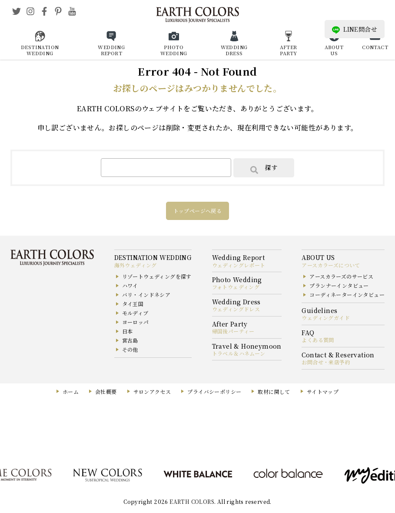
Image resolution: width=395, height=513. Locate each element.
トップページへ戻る (197, 210)
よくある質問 (318, 339)
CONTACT (375, 46)
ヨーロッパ (135, 322)
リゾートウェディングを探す (157, 276)
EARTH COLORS (191, 501)
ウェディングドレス (236, 309)
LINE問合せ (354, 29)
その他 (130, 349)
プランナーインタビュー (338, 285)
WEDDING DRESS (234, 50)
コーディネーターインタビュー (347, 294)
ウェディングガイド (326, 317)
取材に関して (274, 391)
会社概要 (106, 391)
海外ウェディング (135, 265)
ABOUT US (334, 50)
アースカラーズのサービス (341, 276)
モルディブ (135, 312)
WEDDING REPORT (111, 50)
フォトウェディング (236, 286)
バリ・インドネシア (146, 294)
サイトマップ (323, 391)
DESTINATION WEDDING (40, 50)
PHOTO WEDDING (173, 50)
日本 (127, 331)
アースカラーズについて (331, 265)
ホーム (71, 391)
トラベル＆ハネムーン (239, 353)
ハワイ (130, 285)
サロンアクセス (152, 391)
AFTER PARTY (288, 50)
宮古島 (130, 340)
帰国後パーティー (233, 331)
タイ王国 (133, 303)
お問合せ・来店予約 (326, 362)
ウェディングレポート (239, 265)
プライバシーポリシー (214, 391)
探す (263, 168)
